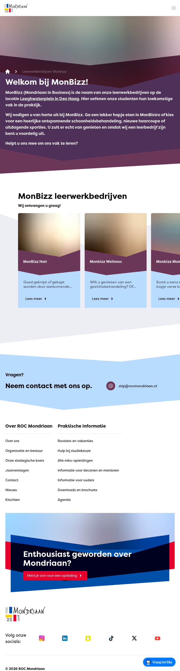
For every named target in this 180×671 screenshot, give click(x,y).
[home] (16, 8)
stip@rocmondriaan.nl (131, 385)
